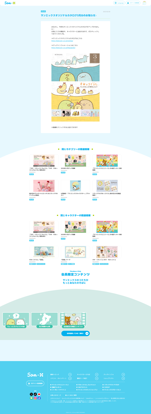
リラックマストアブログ (111, 385)
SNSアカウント (81, 387)
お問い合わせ (55, 395)
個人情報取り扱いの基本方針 (118, 398)
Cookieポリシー (90, 398)
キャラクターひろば (87, 374)
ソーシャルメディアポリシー (102, 398)
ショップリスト (114, 378)
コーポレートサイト (58, 390)
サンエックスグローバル (112, 390)
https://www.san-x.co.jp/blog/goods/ (63, 48)
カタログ (106, 387)
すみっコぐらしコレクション (86, 385)
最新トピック (61, 374)
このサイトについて (55, 398)
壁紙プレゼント (56, 387)
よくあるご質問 (71, 395)
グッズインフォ (114, 374)
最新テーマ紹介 (87, 378)
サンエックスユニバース (59, 385)
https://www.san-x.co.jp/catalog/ (62, 41)
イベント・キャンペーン (61, 378)
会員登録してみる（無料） (78, 351)
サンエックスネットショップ (86, 390)
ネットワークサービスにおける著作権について (73, 398)
